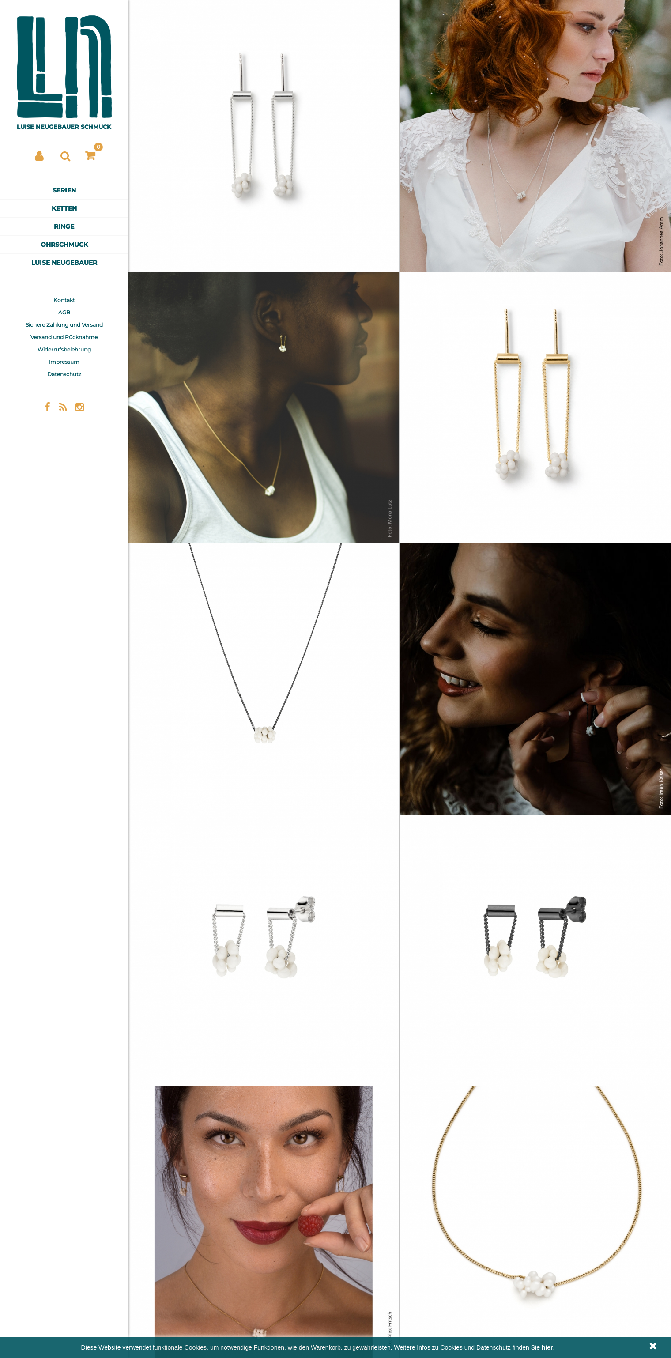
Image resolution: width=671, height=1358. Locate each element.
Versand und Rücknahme (64, 337)
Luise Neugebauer (64, 263)
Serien (64, 190)
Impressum (64, 361)
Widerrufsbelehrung (64, 349)
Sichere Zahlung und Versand (64, 324)
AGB (64, 312)
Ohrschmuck (64, 245)
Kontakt (64, 300)
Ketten (64, 208)
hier (547, 1347)
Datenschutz (64, 374)
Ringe (64, 226)
